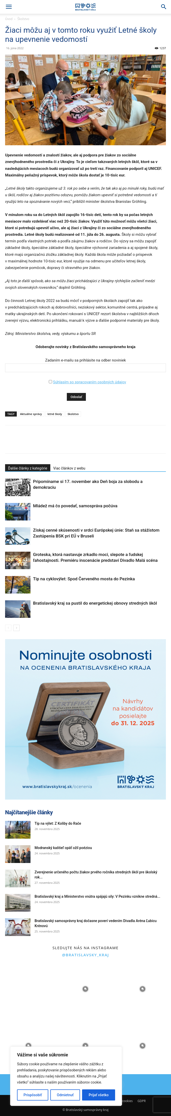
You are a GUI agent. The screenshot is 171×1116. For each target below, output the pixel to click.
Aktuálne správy (31, 414)
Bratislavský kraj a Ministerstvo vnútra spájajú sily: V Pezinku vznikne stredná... (97, 896)
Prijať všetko (98, 1095)
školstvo (73, 414)
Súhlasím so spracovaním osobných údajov (89, 382)
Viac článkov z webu (69, 468)
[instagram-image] (28, 989)
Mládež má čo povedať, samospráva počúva (75, 505)
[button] (9, 7)
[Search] (164, 7)
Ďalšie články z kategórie (27, 468)
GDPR (141, 1101)
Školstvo (23, 19)
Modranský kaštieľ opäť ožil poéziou (63, 848)
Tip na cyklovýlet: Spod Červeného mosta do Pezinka (84, 578)
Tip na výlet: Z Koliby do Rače (58, 823)
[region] (66, 1076)
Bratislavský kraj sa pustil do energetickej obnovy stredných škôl (95, 603)
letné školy (55, 414)
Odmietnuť (65, 1095)
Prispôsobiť (33, 1095)
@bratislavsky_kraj (85, 954)
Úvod (8, 19)
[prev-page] (8, 628)
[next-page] (16, 628)
